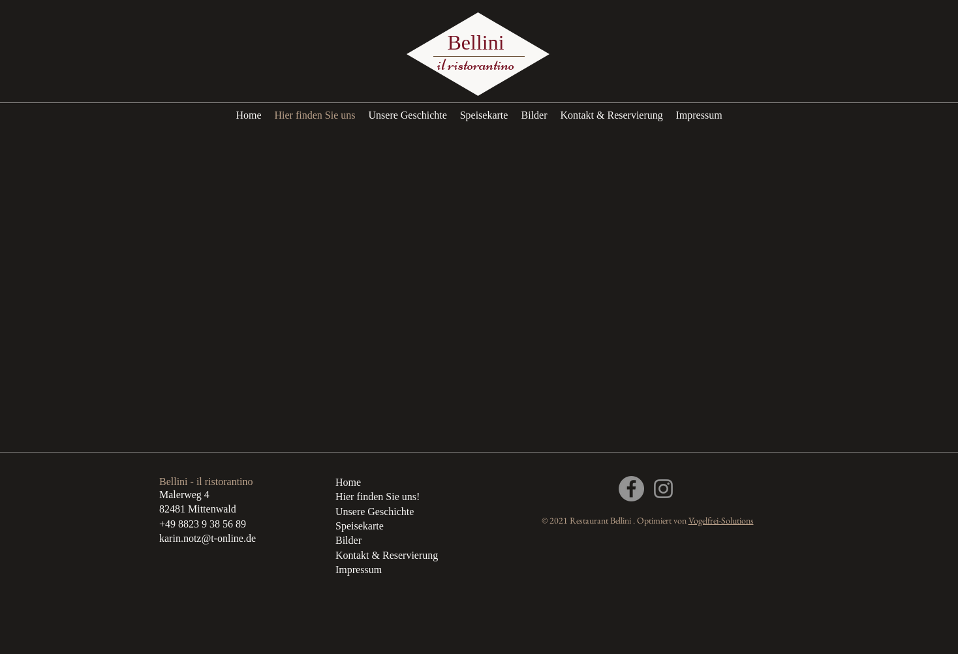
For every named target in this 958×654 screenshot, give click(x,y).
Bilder (348, 540)
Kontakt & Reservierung (386, 555)
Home (348, 482)
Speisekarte (359, 525)
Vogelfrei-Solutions (721, 520)
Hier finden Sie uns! (377, 496)
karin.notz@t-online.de (207, 538)
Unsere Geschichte (374, 511)
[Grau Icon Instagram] (663, 488)
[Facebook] (631, 488)
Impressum (358, 569)
